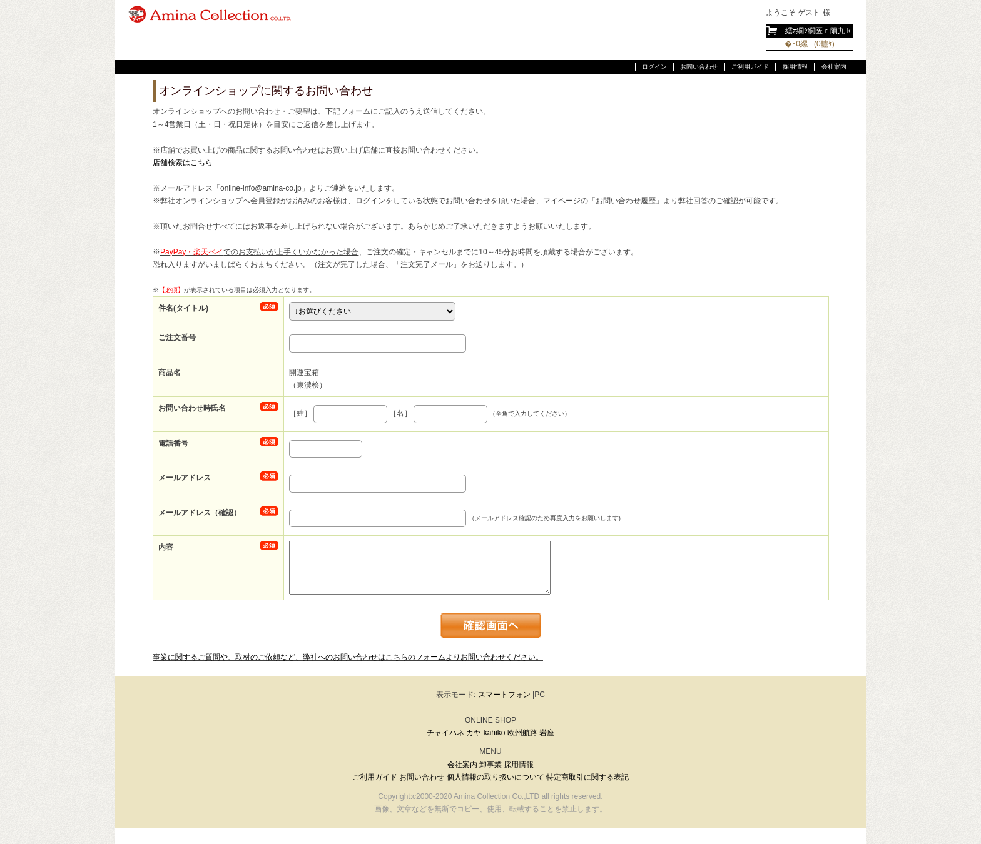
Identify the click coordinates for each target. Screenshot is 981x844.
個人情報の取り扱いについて (495, 777)
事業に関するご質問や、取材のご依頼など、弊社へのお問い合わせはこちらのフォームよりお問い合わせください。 (348, 657)
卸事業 (490, 764)
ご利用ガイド (750, 66)
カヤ (473, 732)
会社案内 (833, 66)
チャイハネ (445, 732)
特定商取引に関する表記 (587, 777)
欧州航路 (522, 732)
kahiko (495, 732)
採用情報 (795, 66)
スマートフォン (504, 694)
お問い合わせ (699, 66)
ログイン (654, 66)
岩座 (546, 732)
